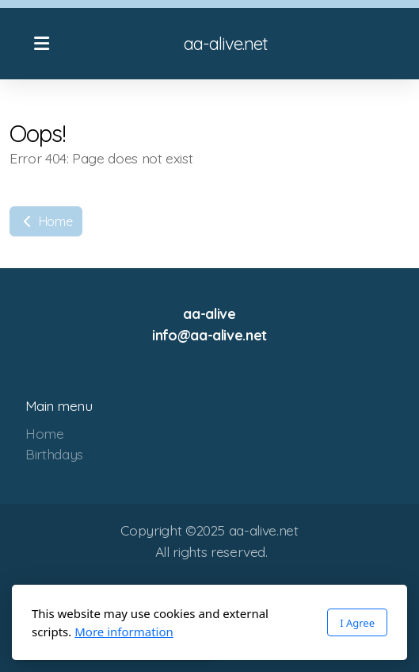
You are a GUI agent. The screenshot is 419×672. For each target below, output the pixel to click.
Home (46, 221)
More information (123, 631)
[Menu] (41, 43)
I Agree (357, 623)
